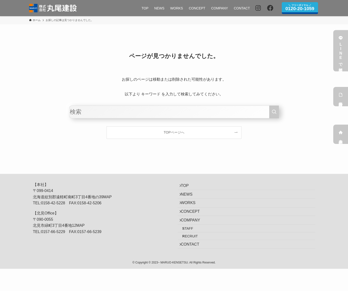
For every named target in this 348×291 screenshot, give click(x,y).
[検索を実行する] (274, 112)
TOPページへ (174, 132)
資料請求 (341, 96)
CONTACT (193, 265)
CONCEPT (193, 221)
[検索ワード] (174, 112)
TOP (188, 187)
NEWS (189, 198)
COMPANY (193, 233)
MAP (107, 197)
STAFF (192, 244)
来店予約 (341, 134)
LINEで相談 (341, 51)
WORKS (191, 210)
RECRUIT (194, 254)
